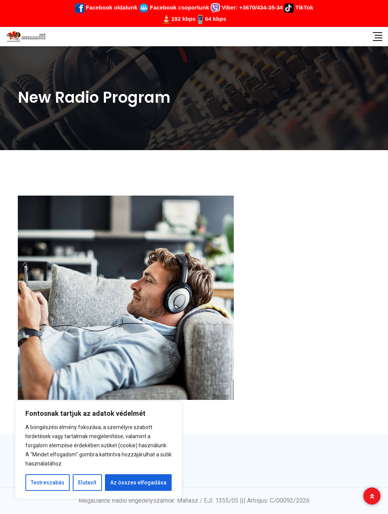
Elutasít (87, 483)
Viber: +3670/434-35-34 (247, 7)
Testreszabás (47, 483)
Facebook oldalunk (106, 7)
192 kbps (183, 19)
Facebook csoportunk (174, 7)
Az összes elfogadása (138, 483)
